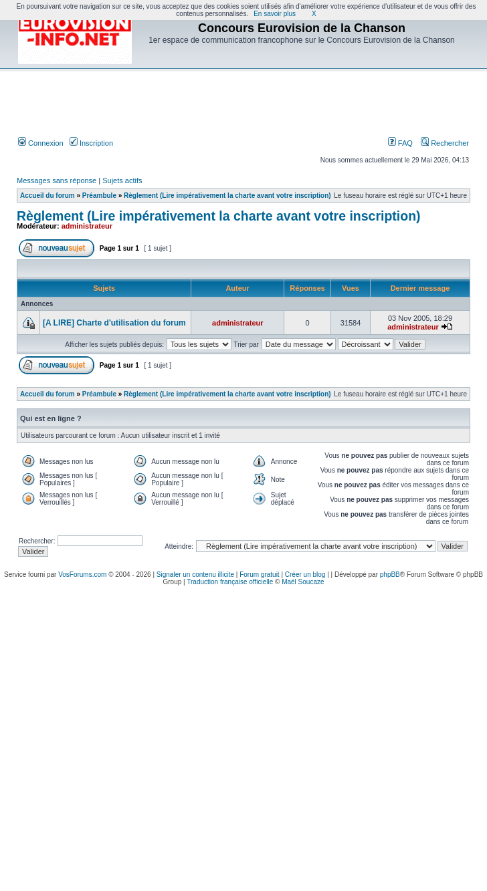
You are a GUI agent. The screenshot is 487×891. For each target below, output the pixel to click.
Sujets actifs (122, 180)
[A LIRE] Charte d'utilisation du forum (114, 323)
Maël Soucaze (303, 582)
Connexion (41, 143)
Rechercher (445, 143)
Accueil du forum (47, 195)
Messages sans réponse (56, 180)
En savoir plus (275, 13)
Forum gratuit (259, 574)
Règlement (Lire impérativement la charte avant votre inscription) (227, 195)
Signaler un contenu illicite (195, 574)
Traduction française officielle (230, 582)
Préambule (99, 195)
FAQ (400, 143)
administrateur (87, 226)
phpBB (390, 574)
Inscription (91, 143)
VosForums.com (82, 574)
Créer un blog (305, 574)
